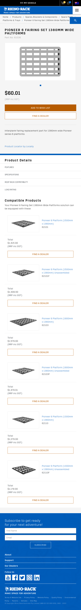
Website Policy (43, 597)
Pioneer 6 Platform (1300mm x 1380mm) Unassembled (57, 468)
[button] (40, 85)
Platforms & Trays (11, 20)
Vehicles (24, 601)
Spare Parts (67, 17)
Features (9, 167)
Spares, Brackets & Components (41, 17)
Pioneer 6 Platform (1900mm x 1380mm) (57, 320)
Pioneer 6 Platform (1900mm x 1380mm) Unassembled (57, 369)
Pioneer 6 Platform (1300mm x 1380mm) (57, 418)
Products (16, 17)
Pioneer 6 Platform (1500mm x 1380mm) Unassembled (57, 271)
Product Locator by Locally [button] (19, 146)
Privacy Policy (29, 597)
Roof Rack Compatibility (16, 182)
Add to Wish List (40, 108)
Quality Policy (57, 597)
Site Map (33, 601)
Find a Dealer (40, 116)
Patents (15, 601)
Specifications (12, 174)
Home (5, 17)
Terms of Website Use (13, 597)
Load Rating (10, 189)
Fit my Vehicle (28, 3)
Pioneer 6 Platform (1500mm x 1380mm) (57, 222)
